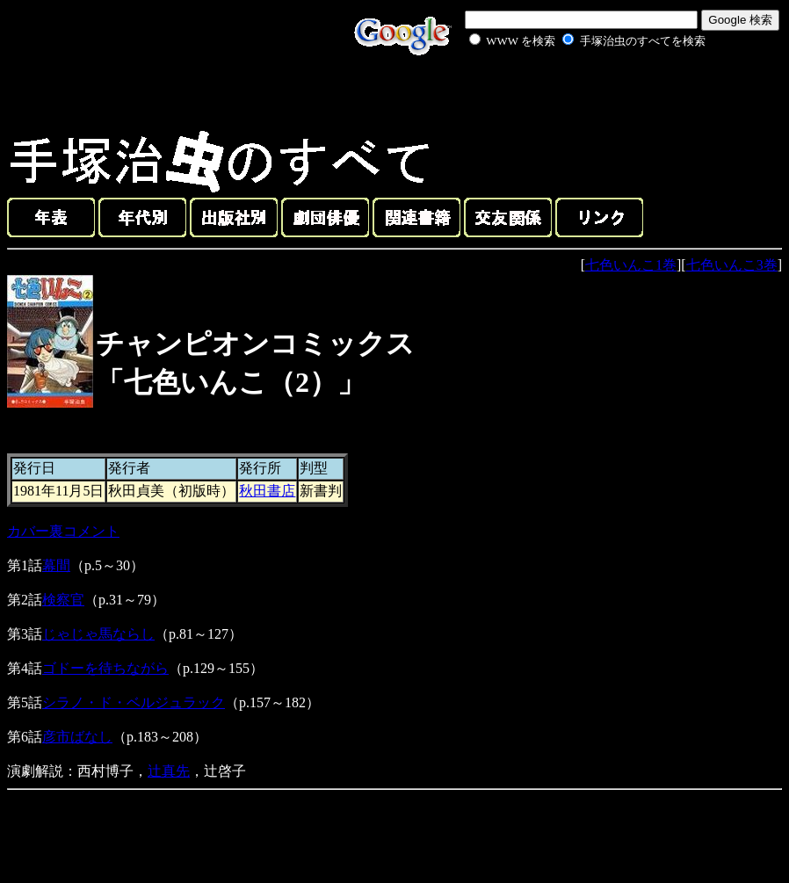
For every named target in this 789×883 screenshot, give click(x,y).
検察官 (63, 599)
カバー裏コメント (63, 531)
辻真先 (169, 771)
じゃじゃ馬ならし (98, 633)
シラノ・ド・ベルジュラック (133, 702)
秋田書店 (267, 490)
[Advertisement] (567, 91)
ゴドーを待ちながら (105, 668)
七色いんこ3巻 (732, 264)
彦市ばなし (77, 736)
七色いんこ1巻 (631, 264)
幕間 (56, 565)
